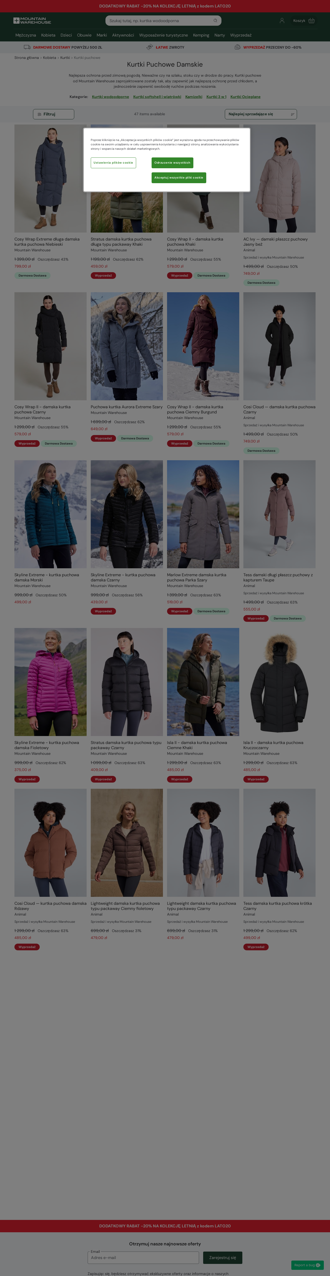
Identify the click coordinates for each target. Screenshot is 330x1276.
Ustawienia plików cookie (113, 163)
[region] (167, 160)
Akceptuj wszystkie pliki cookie (178, 178)
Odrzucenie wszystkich (172, 163)
